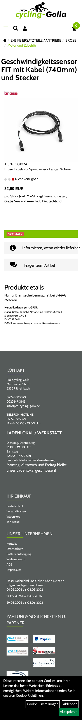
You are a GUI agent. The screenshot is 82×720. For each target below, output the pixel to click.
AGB (9, 564)
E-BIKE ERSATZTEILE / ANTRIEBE (36, 40)
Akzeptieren (68, 712)
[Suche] (15, 28)
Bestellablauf (15, 506)
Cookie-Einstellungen (42, 704)
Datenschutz (15, 549)
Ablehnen (70, 704)
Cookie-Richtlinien (29, 695)
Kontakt (12, 544)
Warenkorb (14, 516)
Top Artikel (13, 522)
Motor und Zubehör (21, 45)
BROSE (70, 40)
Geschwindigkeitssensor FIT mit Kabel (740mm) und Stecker (39, 69)
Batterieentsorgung (19, 554)
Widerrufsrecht (16, 559)
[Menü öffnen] (5, 28)
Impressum (14, 570)
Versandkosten (55, 196)
